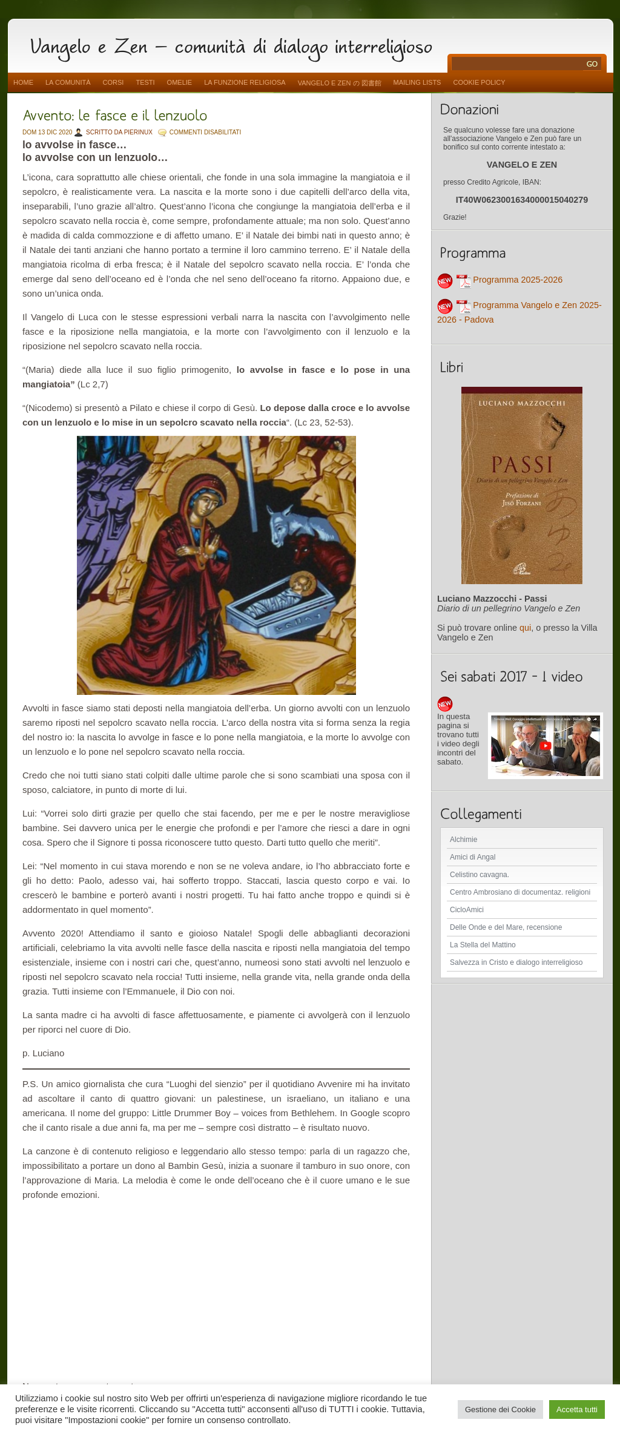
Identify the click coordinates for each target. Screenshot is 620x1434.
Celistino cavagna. (479, 874)
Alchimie (463, 839)
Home (23, 82)
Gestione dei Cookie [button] (500, 1409)
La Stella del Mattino (483, 945)
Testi (145, 82)
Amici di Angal (472, 857)
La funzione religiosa (244, 82)
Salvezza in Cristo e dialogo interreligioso (516, 962)
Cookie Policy (479, 82)
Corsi (113, 82)
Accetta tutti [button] (577, 1409)
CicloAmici (467, 910)
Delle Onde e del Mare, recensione (506, 927)
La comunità (68, 82)
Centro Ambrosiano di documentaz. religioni (520, 892)
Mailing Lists (417, 82)
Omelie (180, 82)
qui (525, 628)
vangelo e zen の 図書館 (339, 83)
